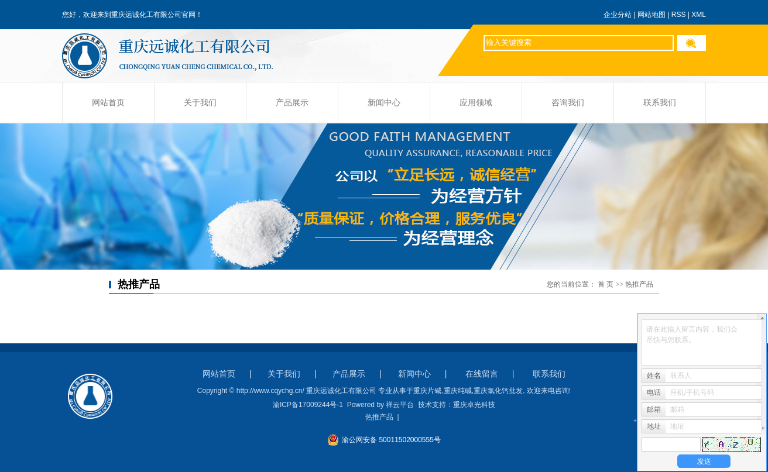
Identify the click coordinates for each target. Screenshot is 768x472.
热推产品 (379, 417)
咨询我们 (567, 102)
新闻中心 (384, 102)
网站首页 (108, 102)
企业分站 (618, 15)
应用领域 (476, 102)
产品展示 (292, 102)
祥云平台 (400, 405)
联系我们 (659, 102)
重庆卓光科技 (474, 405)
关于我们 (200, 102)
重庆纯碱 (458, 391)
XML (698, 15)
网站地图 (651, 15)
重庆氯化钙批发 (498, 391)
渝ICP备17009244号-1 (308, 405)
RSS (678, 15)
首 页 (605, 284)
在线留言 (481, 373)
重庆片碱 (427, 391)
